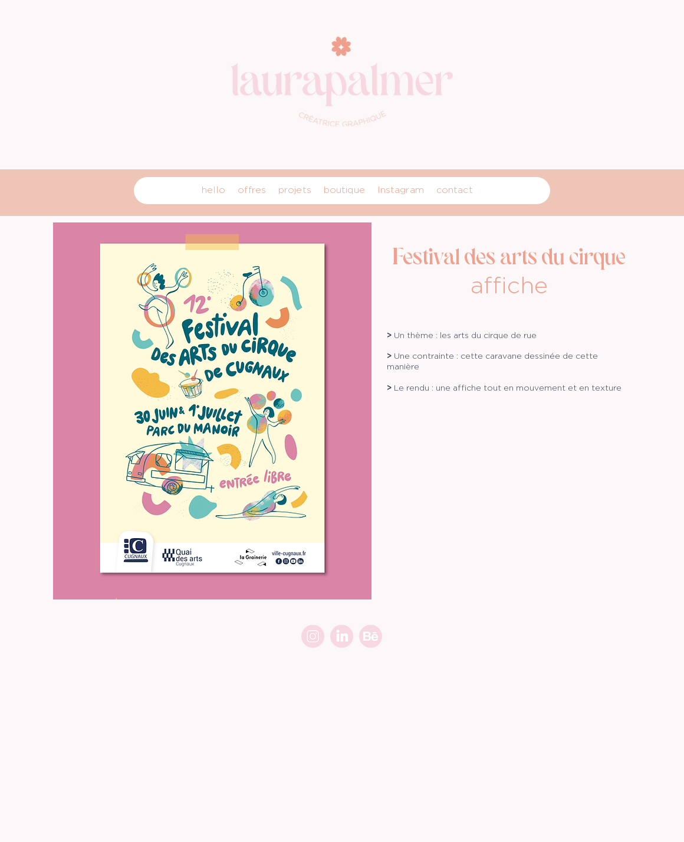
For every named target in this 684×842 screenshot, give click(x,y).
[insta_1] (312, 636)
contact (454, 190)
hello (214, 190)
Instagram (400, 190)
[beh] (370, 636)
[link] (341, 636)
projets (294, 190)
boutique (344, 190)
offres (252, 190)
